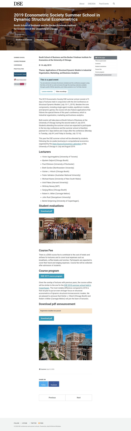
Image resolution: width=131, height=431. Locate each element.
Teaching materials (44, 40)
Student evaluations (24, 40)
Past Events (103, 4)
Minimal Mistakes (57, 426)
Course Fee (98, 70)
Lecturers (98, 64)
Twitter (33, 423)
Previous (52, 409)
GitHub (23, 423)
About (81, 4)
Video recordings (61, 95)
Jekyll (49, 426)
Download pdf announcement (103, 76)
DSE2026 (91, 4)
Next (79, 409)
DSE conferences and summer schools (29, 426)
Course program (100, 73)
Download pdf (46, 219)
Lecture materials (47, 95)
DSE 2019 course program (51, 286)
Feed (41, 423)
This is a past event (100, 61)
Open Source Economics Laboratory (67, 152)
